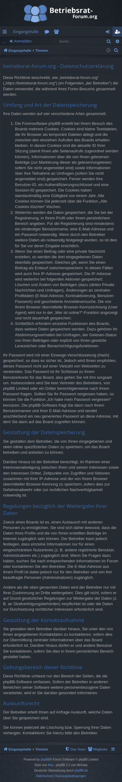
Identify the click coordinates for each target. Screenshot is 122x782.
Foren (48, 33)
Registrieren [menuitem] (118, 33)
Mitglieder (57, 33)
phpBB (45, 759)
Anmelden (22, 41)
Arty (50, 765)
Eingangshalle (25, 31)
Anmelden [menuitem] (109, 33)
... (3, 41)
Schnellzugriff (5, 33)
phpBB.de (81, 770)
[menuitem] (116, 50)
